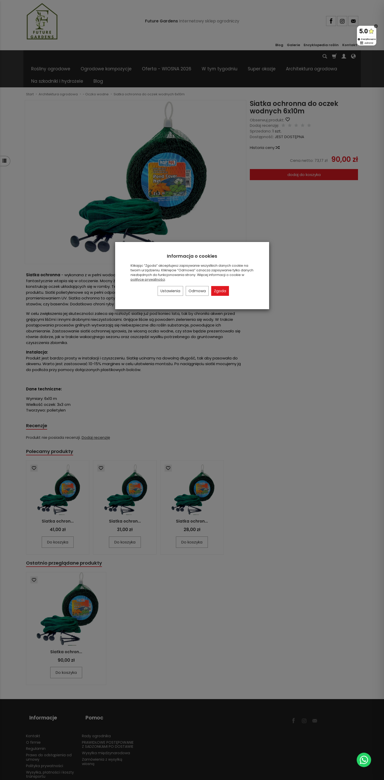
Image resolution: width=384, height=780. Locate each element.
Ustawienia (170, 290)
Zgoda (220, 290)
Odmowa (197, 290)
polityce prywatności (148, 279)
